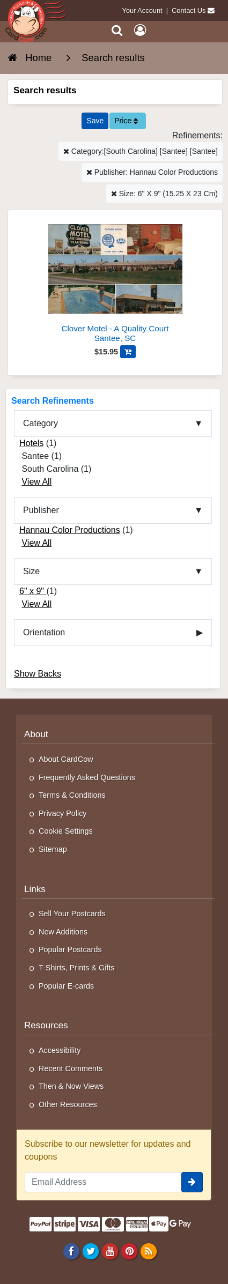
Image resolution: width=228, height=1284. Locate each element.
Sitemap (53, 849)
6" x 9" (33, 591)
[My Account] (140, 30)
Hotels (31, 443)
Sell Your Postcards (72, 913)
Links (35, 889)
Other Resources (68, 1104)
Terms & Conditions (72, 795)
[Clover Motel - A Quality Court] (115, 281)
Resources (46, 1025)
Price (126, 120)
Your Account (142, 10)
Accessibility (59, 1050)
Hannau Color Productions (69, 530)
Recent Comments (70, 1068)
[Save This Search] (95, 121)
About (36, 734)
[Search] (117, 30)
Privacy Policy (63, 813)
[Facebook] (71, 1250)
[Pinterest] (129, 1250)
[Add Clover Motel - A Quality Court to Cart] (128, 351)
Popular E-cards (66, 986)
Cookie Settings (66, 831)
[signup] (192, 1182)
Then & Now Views (71, 1086)
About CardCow (66, 759)
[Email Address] (103, 1182)
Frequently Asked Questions (87, 777)
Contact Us (188, 10)
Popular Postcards (70, 949)
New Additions (63, 931)
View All (36, 481)
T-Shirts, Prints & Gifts (77, 967)
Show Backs (37, 673)
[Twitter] (90, 1250)
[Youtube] (109, 1250)
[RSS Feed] (148, 1250)
